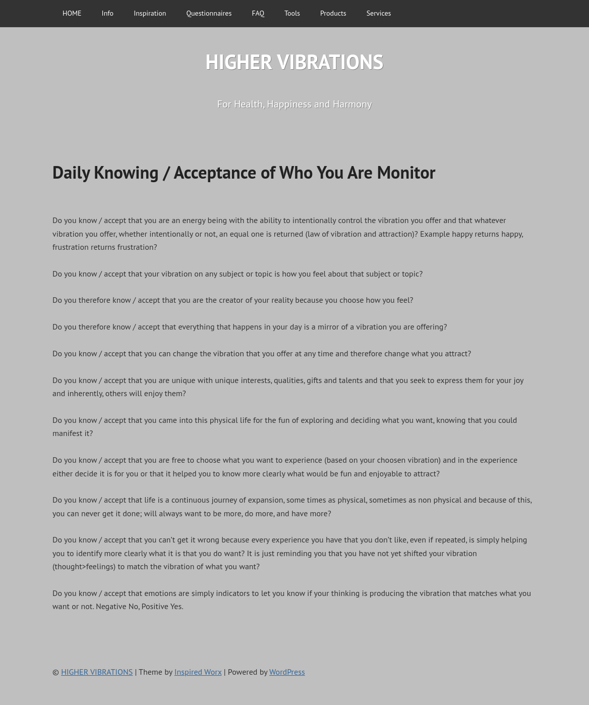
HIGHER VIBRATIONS (295, 61)
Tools (292, 13)
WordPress (287, 672)
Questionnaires (208, 13)
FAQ (258, 13)
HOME (72, 13)
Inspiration (150, 13)
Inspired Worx (198, 672)
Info (108, 13)
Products (333, 13)
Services (379, 13)
